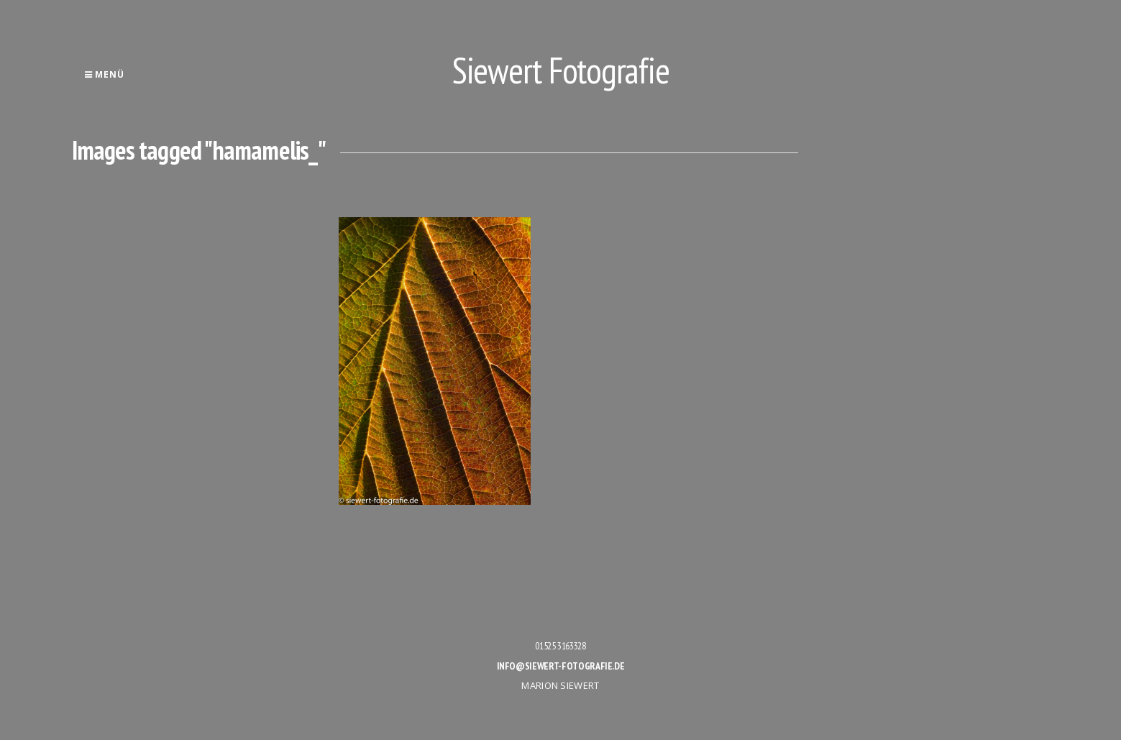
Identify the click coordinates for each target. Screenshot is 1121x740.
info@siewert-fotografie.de (561, 665)
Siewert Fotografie (560, 70)
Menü (104, 74)
